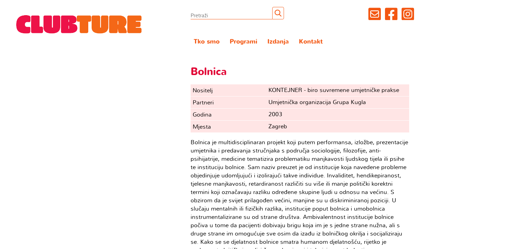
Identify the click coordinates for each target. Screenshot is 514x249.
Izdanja (278, 41)
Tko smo (207, 41)
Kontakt (311, 41)
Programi (243, 41)
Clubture (79, 23)
